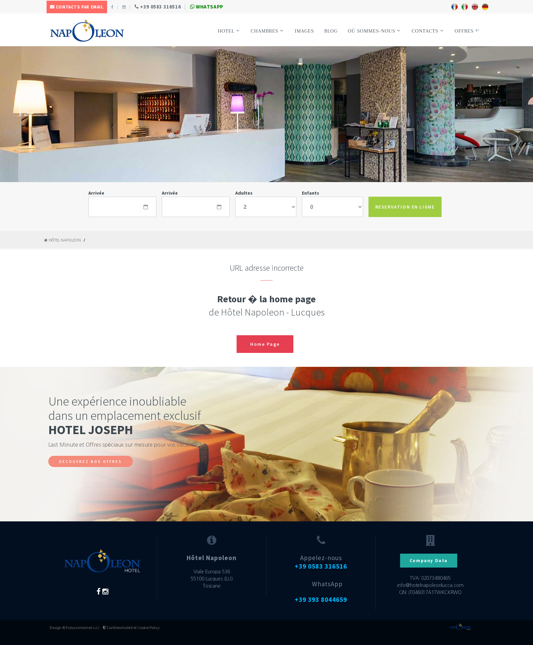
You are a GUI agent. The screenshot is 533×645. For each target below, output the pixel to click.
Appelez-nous (321, 562)
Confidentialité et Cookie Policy (131, 627)
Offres (467, 31)
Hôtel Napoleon (62, 240)
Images (304, 31)
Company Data (429, 560)
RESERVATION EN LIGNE (405, 207)
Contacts (428, 31)
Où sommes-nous (374, 31)
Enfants (310, 193)
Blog (331, 31)
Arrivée (96, 193)
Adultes (244, 193)
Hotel (229, 31)
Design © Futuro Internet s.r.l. (75, 627)
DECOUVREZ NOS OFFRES (90, 461)
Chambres (267, 31)
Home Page (265, 344)
